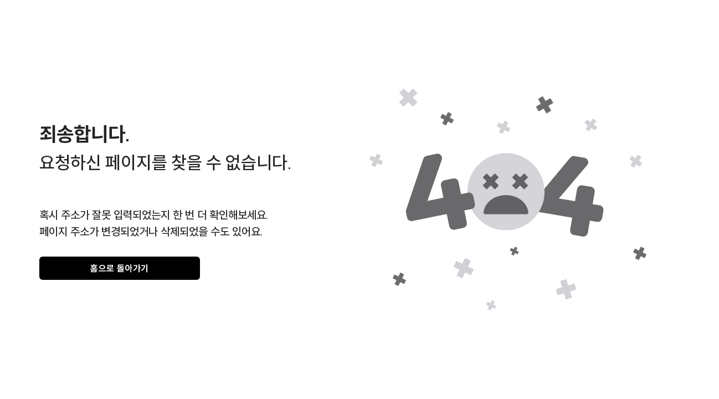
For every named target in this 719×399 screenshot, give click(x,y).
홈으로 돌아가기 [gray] (119, 268)
